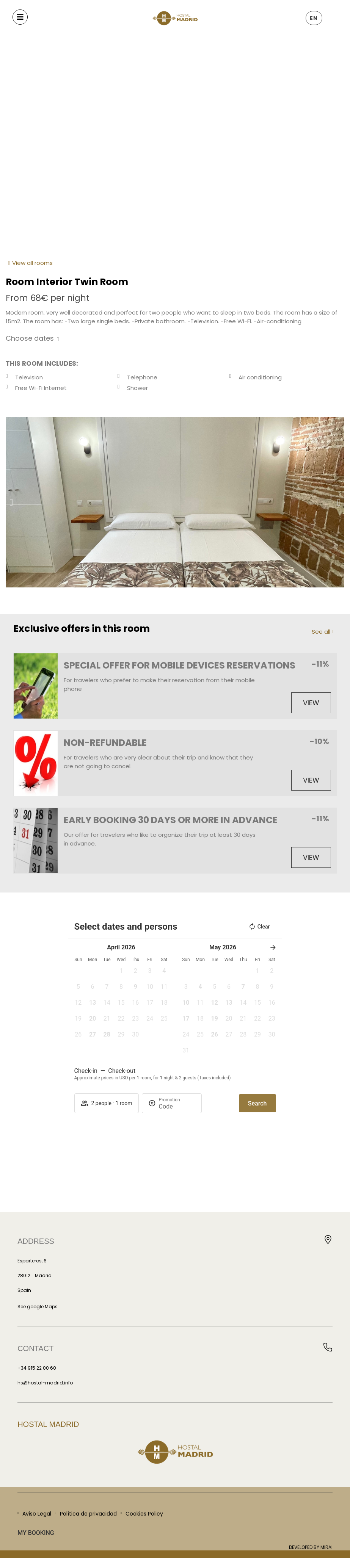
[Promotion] (177, 1106)
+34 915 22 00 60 (36, 1368)
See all (321, 632)
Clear (259, 926)
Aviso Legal (36, 1513)
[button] (11, 502)
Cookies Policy (144, 1513)
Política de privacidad (88, 1513)
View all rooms (32, 263)
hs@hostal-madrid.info (45, 1382)
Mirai (326, 1547)
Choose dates (30, 338)
